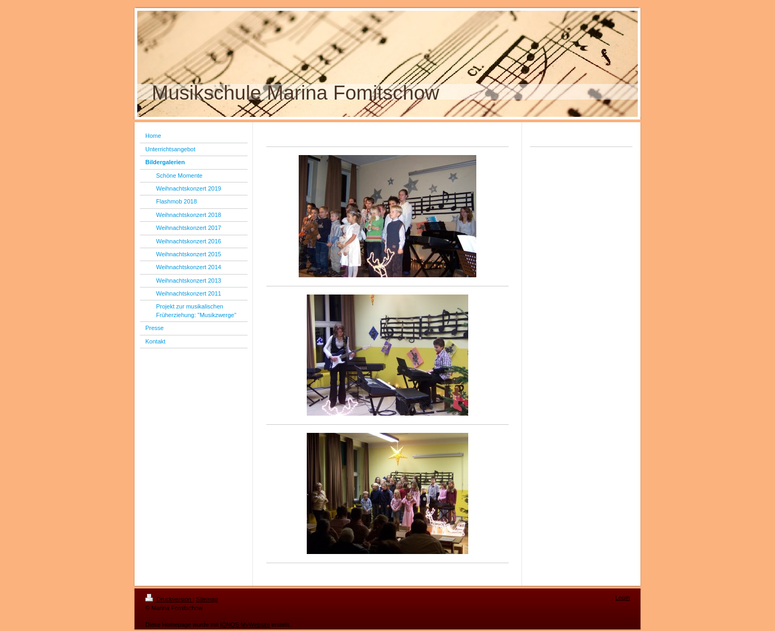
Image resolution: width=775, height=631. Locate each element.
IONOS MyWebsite (245, 624)
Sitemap (206, 599)
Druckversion (169, 599)
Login (622, 597)
